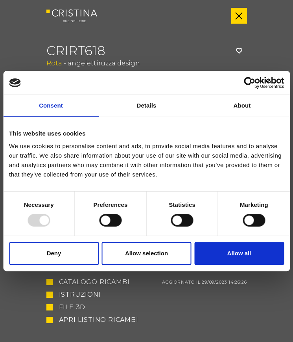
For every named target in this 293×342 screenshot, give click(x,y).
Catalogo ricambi (153, 282)
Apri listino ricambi (98, 320)
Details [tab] (147, 105)
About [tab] (242, 105)
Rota (54, 63)
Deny (54, 253)
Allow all (239, 253)
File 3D (72, 307)
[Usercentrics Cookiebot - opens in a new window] (249, 83)
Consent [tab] (51, 105)
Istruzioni (80, 295)
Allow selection (146, 253)
